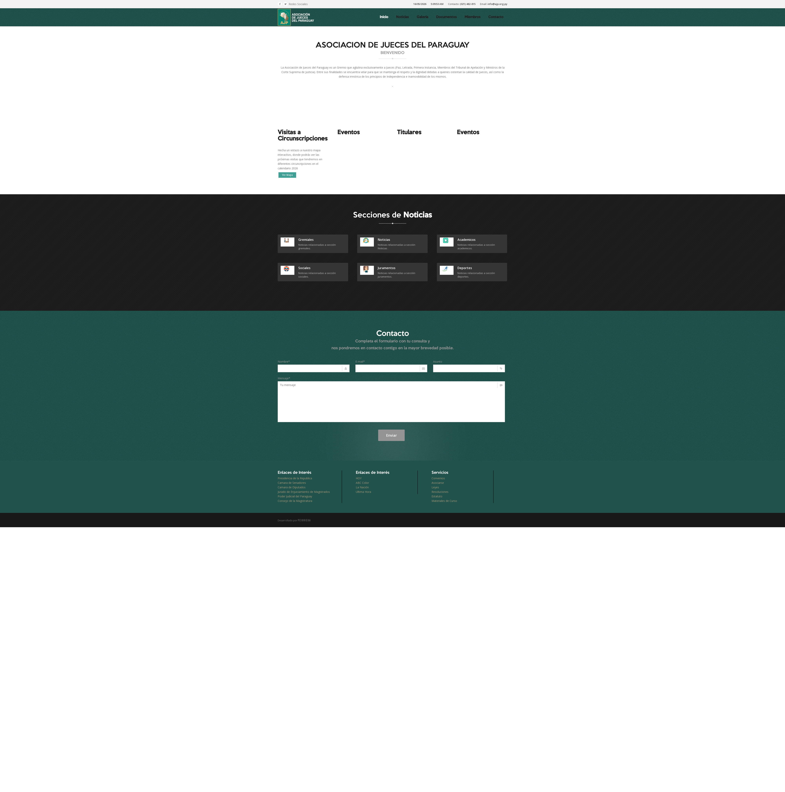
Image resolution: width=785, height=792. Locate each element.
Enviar (391, 435)
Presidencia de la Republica (295, 478)
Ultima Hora (363, 492)
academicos (466, 239)
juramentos (386, 268)
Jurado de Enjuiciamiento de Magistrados (304, 492)
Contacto (495, 17)
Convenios (438, 478)
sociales (304, 268)
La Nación (362, 487)
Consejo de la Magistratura (295, 501)
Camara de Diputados (292, 487)
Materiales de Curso (444, 501)
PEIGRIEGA (304, 520)
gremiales (306, 239)
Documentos (446, 17)
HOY (358, 478)
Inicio (384, 17)
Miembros (472, 17)
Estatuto (437, 496)
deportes (464, 268)
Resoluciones (440, 492)
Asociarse (438, 483)
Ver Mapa (287, 175)
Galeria (422, 17)
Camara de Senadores (292, 483)
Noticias (402, 17)
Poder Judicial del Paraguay (295, 496)
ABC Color (362, 483)
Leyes (435, 487)
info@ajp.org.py (497, 4)
